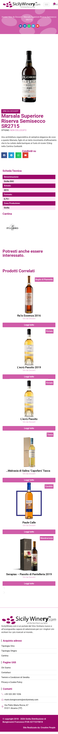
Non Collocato (18, 130)
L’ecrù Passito (29, 419)
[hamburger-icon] (46, 4)
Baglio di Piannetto (44, 279)
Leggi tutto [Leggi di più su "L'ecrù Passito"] (29, 428)
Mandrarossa (46, 538)
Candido (49, 486)
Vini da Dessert (15, 17)
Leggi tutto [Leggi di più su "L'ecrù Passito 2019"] (29, 376)
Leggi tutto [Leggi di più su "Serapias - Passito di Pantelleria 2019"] (29, 583)
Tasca (50, 434)
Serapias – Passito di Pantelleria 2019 (29, 574)
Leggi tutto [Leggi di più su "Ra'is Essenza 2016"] (29, 325)
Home (4, 17)
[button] (20, 26)
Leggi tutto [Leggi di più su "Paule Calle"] (29, 532)
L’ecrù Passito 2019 (29, 367)
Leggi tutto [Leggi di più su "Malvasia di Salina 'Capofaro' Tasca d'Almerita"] (29, 480)
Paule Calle (29, 522)
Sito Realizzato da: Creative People (39, 727)
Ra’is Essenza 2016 (29, 315)
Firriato (49, 331)
